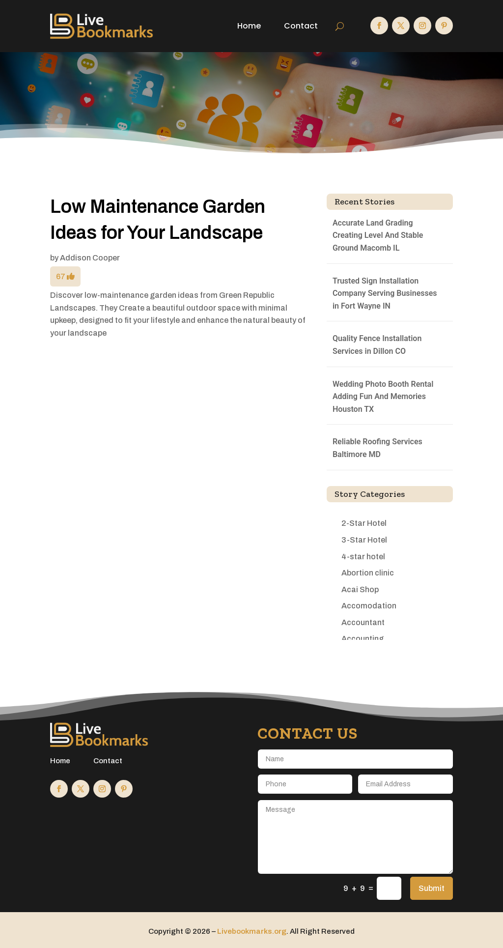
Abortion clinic (367, 573)
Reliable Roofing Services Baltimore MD (377, 448)
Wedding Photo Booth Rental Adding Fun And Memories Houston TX (383, 396)
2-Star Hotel (364, 523)
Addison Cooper (90, 258)
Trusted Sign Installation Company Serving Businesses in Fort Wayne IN (385, 293)
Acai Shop (360, 589)
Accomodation (368, 606)
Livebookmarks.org (251, 931)
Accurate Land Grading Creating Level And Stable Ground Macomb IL (378, 235)
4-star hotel (363, 556)
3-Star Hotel (364, 540)
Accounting (362, 638)
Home (249, 25)
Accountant (363, 622)
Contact (301, 25)
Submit (432, 888)
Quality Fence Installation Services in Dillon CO (377, 345)
